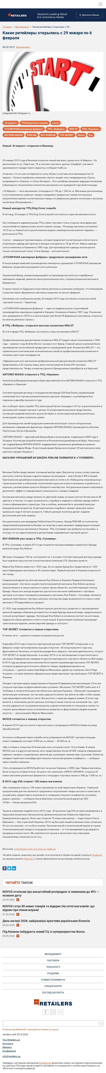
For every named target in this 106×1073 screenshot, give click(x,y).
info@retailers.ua (12, 1056)
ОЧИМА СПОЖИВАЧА (53, 979)
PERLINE (32, 135)
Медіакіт (7, 1047)
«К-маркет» (10, 123)
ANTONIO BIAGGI (13, 135)
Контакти (8, 1043)
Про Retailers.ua (11, 1039)
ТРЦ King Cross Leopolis (34, 123)
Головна (7, 26)
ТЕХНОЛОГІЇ (53, 967)
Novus (81, 135)
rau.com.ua (40, 849)
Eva (91, 135)
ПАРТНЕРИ (53, 960)
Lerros (55, 123)
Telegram (28, 858)
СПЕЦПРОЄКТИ (53, 986)
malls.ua (51, 849)
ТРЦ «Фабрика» (56, 129)
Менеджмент (22, 26)
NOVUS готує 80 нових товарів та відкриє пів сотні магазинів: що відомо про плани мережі (49, 908)
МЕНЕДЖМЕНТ (53, 954)
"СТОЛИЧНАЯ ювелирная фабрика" (23, 129)
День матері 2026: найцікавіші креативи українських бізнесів (46, 921)
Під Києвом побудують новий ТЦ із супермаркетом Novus (44, 931)
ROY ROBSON (48, 135)
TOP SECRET (67, 135)
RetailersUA (45, 1063)
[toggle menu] (100, 4)
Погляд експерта (53, 992)
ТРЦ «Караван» (90, 129)
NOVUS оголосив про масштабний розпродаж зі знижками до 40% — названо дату (51, 893)
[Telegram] (60, 1012)
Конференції (9, 1051)
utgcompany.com (23, 849)
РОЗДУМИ (53, 973)
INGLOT (73, 129)
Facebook (97, 855)
